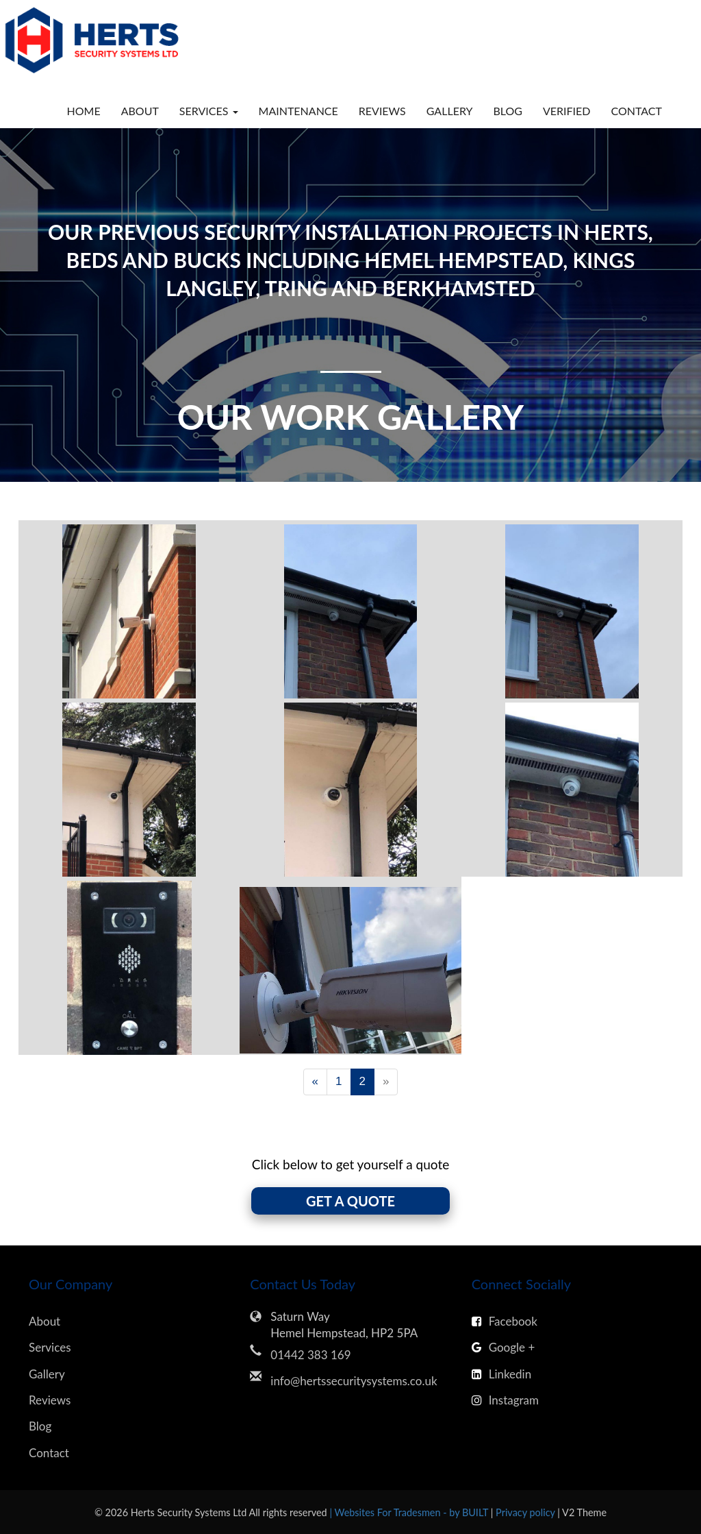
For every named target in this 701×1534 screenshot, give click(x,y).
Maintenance (298, 110)
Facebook (504, 1321)
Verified (567, 110)
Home (84, 110)
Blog (507, 110)
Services (50, 1347)
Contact (637, 110)
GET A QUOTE (350, 1201)
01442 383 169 (310, 1355)
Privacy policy (526, 1512)
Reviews (382, 110)
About (140, 110)
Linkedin (502, 1374)
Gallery (449, 110)
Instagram (505, 1400)
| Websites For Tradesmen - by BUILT (409, 1512)
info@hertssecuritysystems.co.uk (353, 1381)
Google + (503, 1347)
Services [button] (208, 110)
